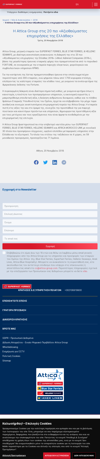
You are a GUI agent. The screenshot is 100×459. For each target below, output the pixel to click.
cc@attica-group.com (46, 268)
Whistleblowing (10, 347)
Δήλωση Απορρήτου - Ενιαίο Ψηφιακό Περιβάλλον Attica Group (35, 342)
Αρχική (5, 20)
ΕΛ (77, 4)
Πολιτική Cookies (11, 356)
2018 (35, 20)
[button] (50, 206)
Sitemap (6, 360)
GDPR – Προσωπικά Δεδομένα (17, 338)
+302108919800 (73, 290)
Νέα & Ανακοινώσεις (21, 20)
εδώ (85, 271)
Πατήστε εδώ (50, 12)
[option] (11, 423)
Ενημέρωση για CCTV (13, 351)
